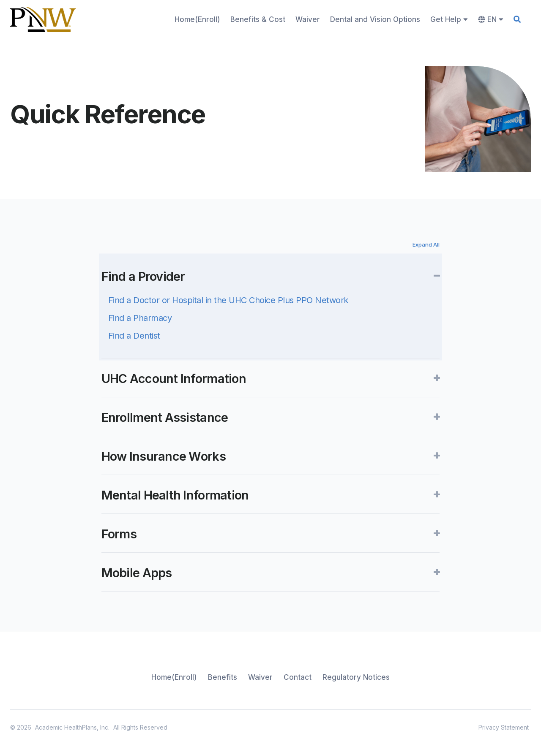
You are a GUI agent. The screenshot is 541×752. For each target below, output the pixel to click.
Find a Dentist (134, 336)
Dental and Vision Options (375, 19)
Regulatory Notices (356, 677)
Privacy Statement (503, 727)
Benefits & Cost (257, 19)
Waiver (307, 19)
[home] (43, 19)
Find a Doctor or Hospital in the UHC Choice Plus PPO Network (228, 300)
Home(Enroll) (197, 19)
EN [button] (490, 19)
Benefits (222, 677)
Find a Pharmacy (140, 318)
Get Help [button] (449, 19)
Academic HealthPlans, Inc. (72, 727)
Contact (297, 677)
